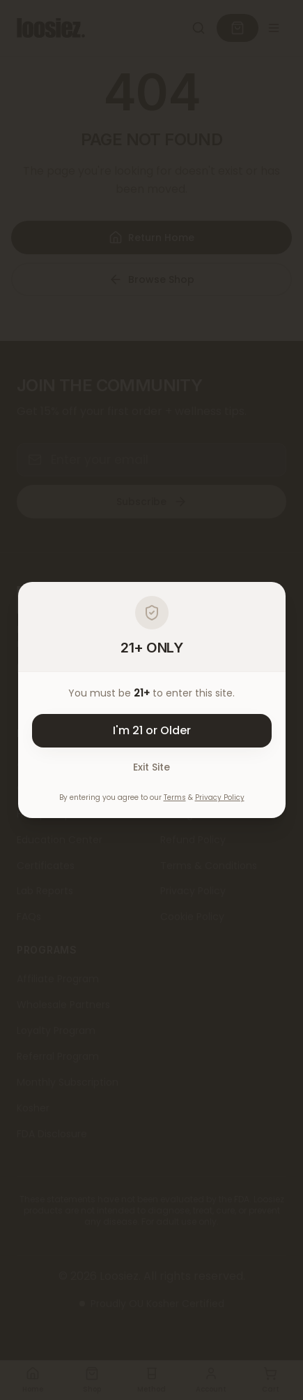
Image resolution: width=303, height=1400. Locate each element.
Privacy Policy (219, 797)
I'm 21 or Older (152, 730)
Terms (175, 797)
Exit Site (151, 767)
